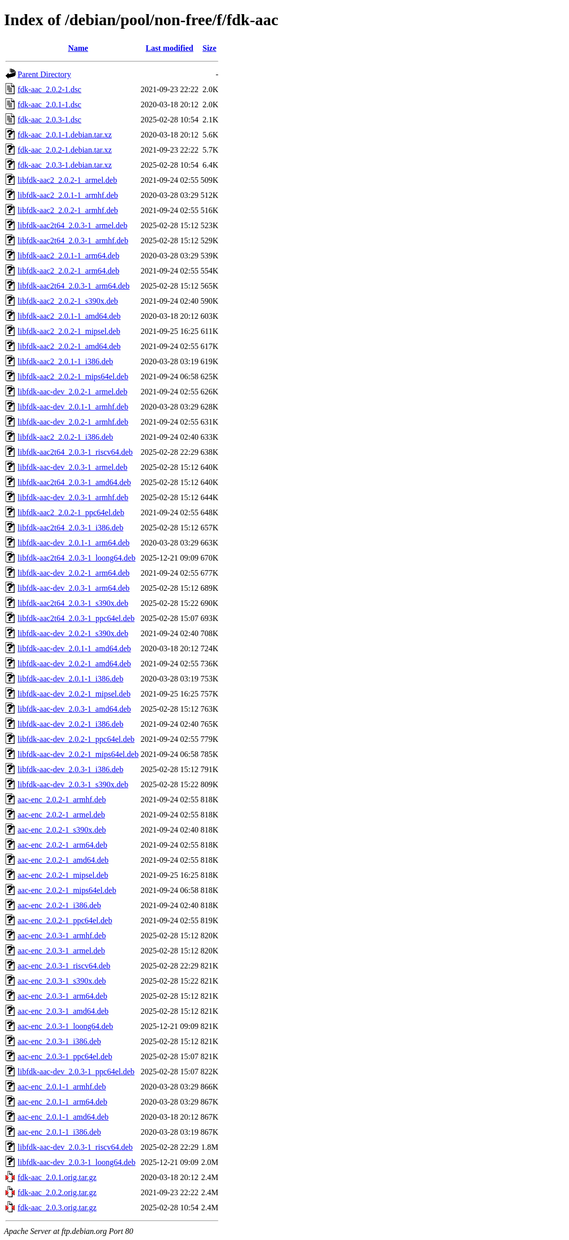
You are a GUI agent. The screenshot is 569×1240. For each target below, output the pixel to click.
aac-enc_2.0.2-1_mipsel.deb (63, 875)
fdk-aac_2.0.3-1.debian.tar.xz (65, 165)
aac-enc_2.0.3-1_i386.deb (59, 1041)
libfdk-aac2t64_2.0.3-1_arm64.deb (74, 286)
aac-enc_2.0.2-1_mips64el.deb (67, 890)
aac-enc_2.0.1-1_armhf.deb (62, 1086)
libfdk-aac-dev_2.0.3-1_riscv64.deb (75, 1147)
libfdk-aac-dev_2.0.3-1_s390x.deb (73, 784)
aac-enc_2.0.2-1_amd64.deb (63, 860)
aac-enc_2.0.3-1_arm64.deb (62, 996)
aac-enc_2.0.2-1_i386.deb (59, 905)
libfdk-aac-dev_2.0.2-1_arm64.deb (74, 573)
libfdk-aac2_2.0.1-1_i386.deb (65, 361)
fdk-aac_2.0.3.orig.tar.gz (57, 1207)
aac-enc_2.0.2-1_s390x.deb (62, 829)
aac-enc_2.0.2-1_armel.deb (61, 814)
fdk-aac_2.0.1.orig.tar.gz (57, 1177)
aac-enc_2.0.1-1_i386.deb (59, 1132)
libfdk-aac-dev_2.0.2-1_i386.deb (70, 724)
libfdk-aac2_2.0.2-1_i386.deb (65, 437)
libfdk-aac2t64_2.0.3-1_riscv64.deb (75, 452)
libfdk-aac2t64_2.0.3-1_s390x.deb (73, 603)
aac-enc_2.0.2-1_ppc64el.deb (65, 920)
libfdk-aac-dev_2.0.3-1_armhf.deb (73, 497)
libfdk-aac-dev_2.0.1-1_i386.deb (70, 678)
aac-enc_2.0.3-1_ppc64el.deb (65, 1056)
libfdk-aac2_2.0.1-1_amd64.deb (69, 316)
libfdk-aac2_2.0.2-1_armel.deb (67, 180)
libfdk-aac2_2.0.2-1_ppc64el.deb (71, 512)
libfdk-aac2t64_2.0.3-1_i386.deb (70, 527)
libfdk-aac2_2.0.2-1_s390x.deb (68, 301)
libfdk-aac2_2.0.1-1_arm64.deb (68, 255)
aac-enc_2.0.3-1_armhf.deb (62, 935)
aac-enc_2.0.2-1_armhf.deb (62, 799)
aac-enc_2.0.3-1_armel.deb (61, 950)
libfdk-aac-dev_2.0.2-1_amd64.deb (74, 663)
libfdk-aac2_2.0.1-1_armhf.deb (68, 195)
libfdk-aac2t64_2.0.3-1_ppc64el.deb (76, 618)
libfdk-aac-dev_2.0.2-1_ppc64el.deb (76, 739)
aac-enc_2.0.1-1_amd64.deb (63, 1117)
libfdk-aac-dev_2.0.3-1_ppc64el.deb (76, 1071)
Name (78, 48)
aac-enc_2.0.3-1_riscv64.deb (64, 965)
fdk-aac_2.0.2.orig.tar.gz (57, 1192)
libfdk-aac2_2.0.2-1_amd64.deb (69, 346)
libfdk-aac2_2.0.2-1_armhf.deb (68, 210)
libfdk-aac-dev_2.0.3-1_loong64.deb (76, 1162)
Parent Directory (44, 74)
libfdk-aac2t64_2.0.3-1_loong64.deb (76, 558)
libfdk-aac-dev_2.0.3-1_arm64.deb (74, 588)
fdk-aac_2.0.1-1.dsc (50, 104)
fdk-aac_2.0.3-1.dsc (50, 119)
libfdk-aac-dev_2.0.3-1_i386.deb (70, 769)
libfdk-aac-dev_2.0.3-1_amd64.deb (74, 709)
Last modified (170, 48)
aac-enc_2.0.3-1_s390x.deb (62, 981)
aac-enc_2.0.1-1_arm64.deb (62, 1101)
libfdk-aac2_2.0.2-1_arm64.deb (68, 270)
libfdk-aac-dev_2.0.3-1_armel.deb (72, 467)
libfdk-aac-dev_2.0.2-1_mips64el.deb (78, 754)
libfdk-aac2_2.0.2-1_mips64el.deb (73, 376)
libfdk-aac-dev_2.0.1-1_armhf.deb (73, 406)
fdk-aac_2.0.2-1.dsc (50, 89)
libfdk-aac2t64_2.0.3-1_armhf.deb (73, 240)
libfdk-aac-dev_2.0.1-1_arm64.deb (74, 542)
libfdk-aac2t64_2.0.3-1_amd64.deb (74, 482)
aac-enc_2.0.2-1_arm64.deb (62, 845)
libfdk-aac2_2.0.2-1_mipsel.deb (69, 331)
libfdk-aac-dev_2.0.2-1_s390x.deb (73, 633)
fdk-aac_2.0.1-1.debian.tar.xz (65, 134)
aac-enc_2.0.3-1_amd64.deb (63, 1011)
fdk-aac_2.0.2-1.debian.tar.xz (65, 150)
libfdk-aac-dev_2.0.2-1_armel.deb (72, 391)
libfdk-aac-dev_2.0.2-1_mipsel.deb (74, 694)
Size (209, 48)
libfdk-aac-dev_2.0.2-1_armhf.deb (73, 422)
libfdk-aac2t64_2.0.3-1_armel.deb (72, 225)
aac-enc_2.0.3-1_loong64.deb (65, 1026)
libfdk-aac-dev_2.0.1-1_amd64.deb (74, 648)
